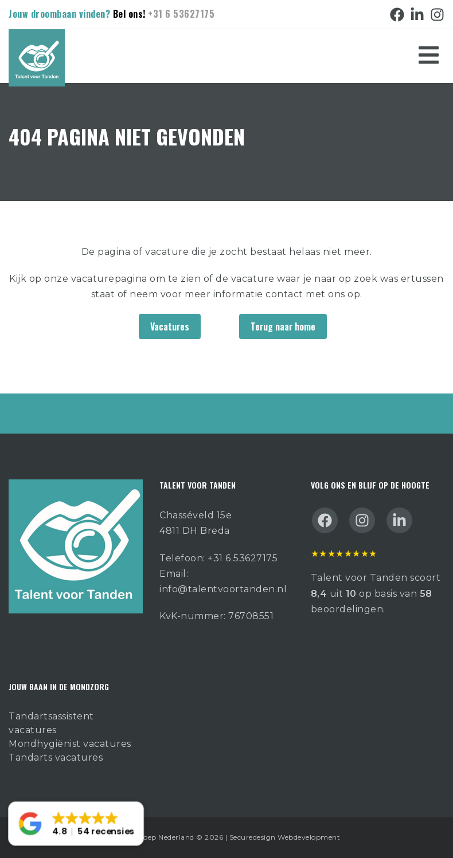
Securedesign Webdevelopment (285, 837)
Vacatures (169, 326)
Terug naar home (283, 326)
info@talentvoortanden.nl (223, 589)
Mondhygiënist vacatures (70, 743)
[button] (76, 824)
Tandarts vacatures (56, 757)
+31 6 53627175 (181, 14)
